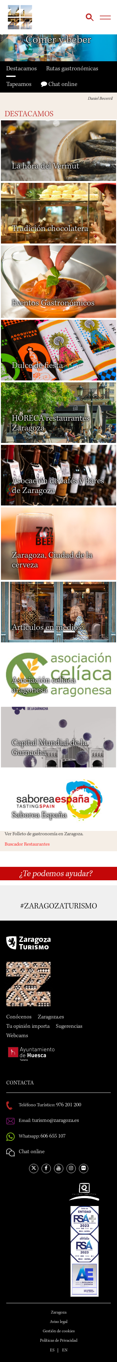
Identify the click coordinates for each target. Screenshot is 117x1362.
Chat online (59, 84)
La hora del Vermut (45, 166)
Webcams (17, 1036)
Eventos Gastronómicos (53, 303)
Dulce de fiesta (37, 366)
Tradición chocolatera (50, 229)
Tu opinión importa (28, 1026)
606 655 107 (53, 1136)
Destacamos (21, 69)
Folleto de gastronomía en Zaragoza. (47, 834)
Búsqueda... (89, 17)
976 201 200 (68, 1105)
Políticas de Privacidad (58, 1341)
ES (52, 1350)
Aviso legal (58, 1322)
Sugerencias (69, 1026)
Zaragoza (58, 1312)
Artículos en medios (46, 628)
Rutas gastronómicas (72, 69)
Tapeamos (19, 85)
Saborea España (39, 815)
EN (64, 1350)
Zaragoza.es (51, 1017)
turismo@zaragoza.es (55, 1120)
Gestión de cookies (59, 1331)
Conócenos (19, 1017)
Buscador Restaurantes (27, 844)
